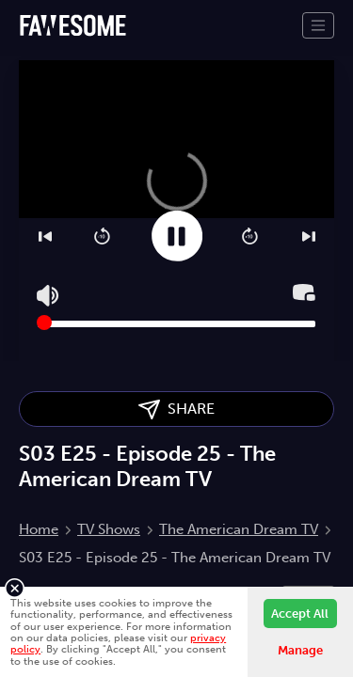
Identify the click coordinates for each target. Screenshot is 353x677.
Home (38, 529)
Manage (300, 650)
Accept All (300, 613)
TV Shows (108, 529)
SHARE (176, 409)
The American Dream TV (238, 529)
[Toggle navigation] (318, 25)
